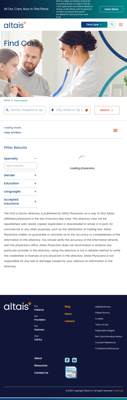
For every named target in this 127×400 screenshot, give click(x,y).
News (68, 314)
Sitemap (118, 391)
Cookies (99, 319)
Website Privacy (103, 307)
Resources (40, 365)
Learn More (111, 9)
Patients (48, 308)
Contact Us (41, 373)
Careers (70, 321)
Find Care (94, 24)
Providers (48, 318)
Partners (48, 328)
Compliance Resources (107, 348)
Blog (67, 306)
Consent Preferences (105, 342)
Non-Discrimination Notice (108, 336)
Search (107, 110)
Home (7, 100)
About (38, 358)
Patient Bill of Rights (105, 330)
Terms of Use (101, 325)
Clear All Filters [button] (12, 132)
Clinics (48, 338)
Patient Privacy (102, 313)
